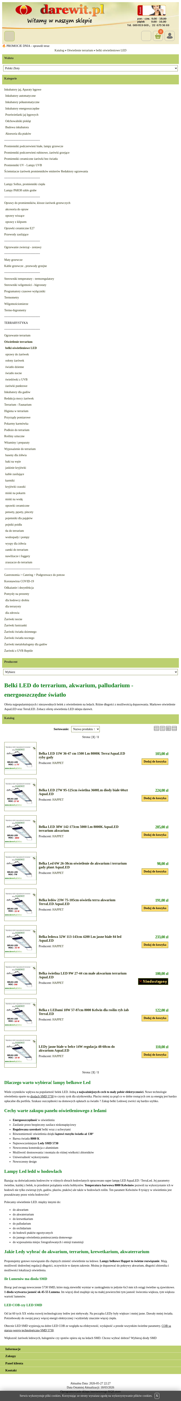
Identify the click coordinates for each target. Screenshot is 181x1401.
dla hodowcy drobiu (17, 600)
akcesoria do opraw (17, 209)
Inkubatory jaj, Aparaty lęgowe (22, 89)
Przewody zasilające (16, 234)
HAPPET (58, 763)
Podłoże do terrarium (16, 430)
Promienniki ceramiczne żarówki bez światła (31, 158)
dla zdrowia (12, 612)
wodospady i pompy (17, 537)
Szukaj (146, 36)
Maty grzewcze (13, 259)
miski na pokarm (15, 493)
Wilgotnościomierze (16, 304)
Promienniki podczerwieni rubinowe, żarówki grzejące (37, 152)
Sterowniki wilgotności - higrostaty (25, 285)
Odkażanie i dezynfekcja (19, 587)
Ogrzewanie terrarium (17, 335)
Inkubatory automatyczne (20, 95)
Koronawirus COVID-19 (19, 581)
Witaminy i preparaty (17, 442)
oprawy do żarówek (17, 354)
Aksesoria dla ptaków (18, 133)
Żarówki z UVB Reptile (18, 650)
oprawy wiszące (14, 215)
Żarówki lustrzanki (15, 625)
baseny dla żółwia (16, 455)
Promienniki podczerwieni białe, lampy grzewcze (33, 146)
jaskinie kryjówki (15, 467)
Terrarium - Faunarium (17, 404)
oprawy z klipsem (16, 221)
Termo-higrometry (15, 310)
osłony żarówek (14, 360)
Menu (9, 36)
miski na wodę (14, 499)
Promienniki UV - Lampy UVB (23, 165)
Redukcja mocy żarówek (19, 398)
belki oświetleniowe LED (111, 50)
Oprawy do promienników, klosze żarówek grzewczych (37, 203)
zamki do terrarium (16, 549)
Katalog (59, 50)
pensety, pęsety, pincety (19, 512)
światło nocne (13, 373)
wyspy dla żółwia (15, 543)
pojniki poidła (13, 524)
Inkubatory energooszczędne (22, 108)
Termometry (11, 297)
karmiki (10, 480)
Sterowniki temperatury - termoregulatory (29, 278)
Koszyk (158, 33)
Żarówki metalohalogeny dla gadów (25, 644)
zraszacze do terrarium (18, 562)
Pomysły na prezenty (16, 593)
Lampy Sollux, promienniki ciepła (24, 184)
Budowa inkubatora (17, 127)
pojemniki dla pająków (19, 518)
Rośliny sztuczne (14, 436)
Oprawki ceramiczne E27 (19, 228)
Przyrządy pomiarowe (17, 417)
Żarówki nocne (13, 619)
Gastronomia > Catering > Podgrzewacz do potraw (34, 575)
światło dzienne (14, 367)
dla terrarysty (13, 606)
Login (170, 36)
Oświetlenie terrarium (80, 50)
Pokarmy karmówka (16, 423)
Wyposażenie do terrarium (20, 449)
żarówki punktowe (16, 386)
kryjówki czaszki (15, 486)
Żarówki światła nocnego (19, 638)
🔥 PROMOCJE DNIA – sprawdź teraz (26, 46)
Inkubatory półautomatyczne (22, 102)
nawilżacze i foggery (17, 556)
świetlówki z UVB (16, 379)
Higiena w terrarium (16, 411)
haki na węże (13, 461)
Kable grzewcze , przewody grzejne (25, 266)
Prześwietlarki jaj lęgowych (21, 114)
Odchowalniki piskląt (18, 121)
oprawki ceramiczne (17, 505)
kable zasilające (14, 474)
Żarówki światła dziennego (20, 631)
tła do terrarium (14, 530)
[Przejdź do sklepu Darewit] (90, 15)
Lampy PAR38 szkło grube (20, 190)
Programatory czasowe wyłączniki (24, 291)
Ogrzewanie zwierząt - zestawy (22, 247)
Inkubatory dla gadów (17, 392)
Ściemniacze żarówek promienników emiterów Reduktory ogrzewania (46, 171)
